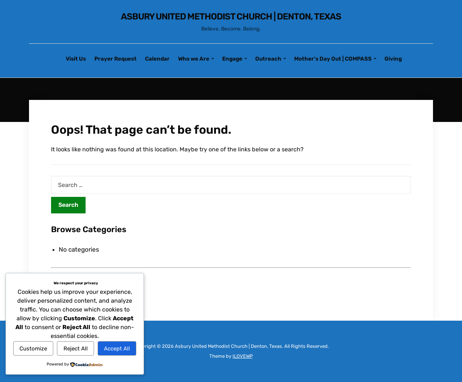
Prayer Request (115, 58)
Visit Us (76, 58)
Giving (393, 58)
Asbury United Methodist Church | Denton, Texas (231, 16)
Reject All (76, 348)
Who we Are (193, 58)
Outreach (268, 58)
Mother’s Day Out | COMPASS (333, 58)
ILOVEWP (242, 356)
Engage (232, 58)
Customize (33, 348)
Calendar (157, 58)
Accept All (117, 348)
